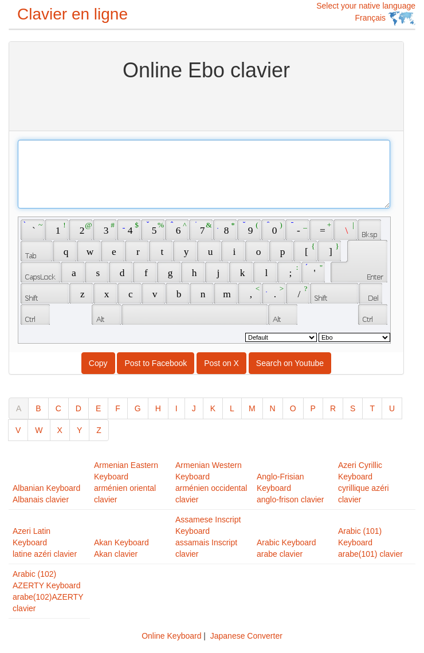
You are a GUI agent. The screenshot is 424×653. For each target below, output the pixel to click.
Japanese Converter (246, 635)
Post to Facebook (155, 363)
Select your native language (365, 13)
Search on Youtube (290, 363)
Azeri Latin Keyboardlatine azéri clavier (45, 542)
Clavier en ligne (72, 14)
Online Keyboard (171, 635)
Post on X (221, 363)
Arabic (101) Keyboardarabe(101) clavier (370, 542)
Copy (98, 363)
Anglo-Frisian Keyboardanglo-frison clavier (290, 488)
